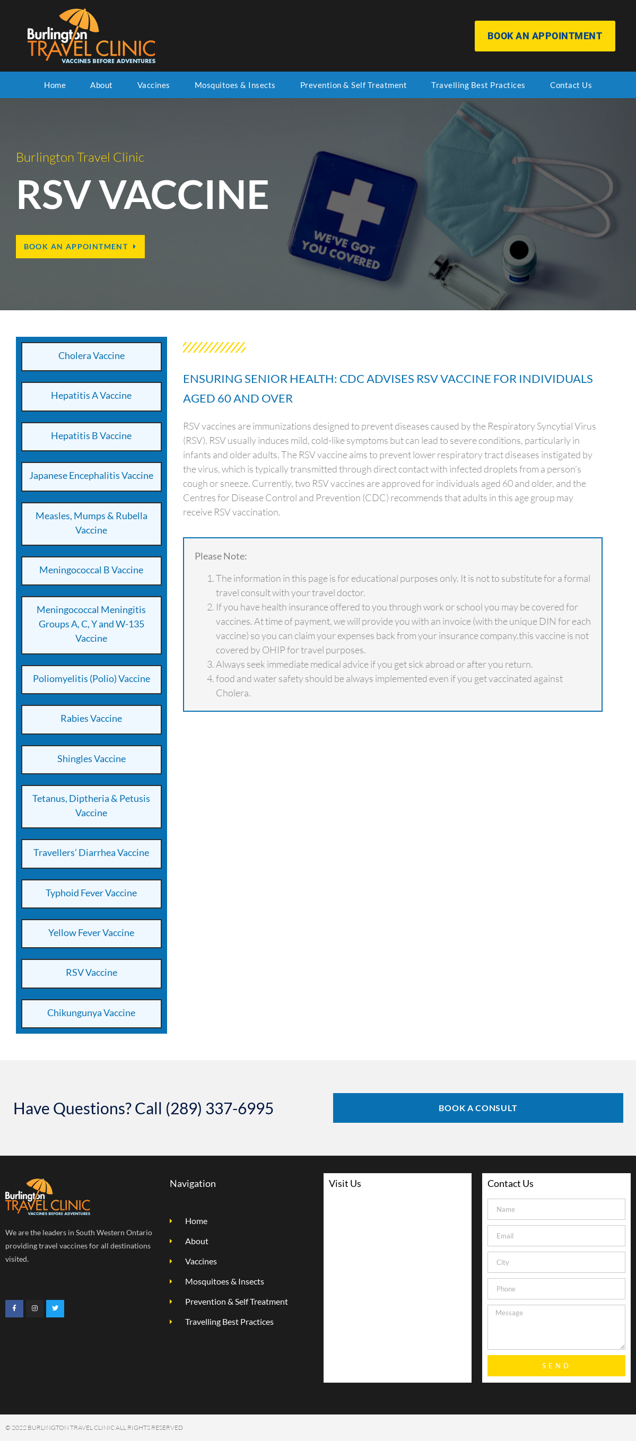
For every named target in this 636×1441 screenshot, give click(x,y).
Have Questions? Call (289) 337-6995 (143, 1107)
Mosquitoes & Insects (235, 85)
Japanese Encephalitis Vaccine (91, 475)
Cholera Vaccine (91, 355)
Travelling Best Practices (478, 85)
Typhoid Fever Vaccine (91, 892)
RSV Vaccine (91, 972)
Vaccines (153, 85)
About (101, 85)
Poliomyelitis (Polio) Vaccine (91, 678)
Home (55, 85)
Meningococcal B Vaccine (91, 569)
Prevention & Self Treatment (353, 85)
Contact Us (571, 85)
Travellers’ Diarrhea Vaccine (91, 852)
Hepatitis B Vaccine (91, 435)
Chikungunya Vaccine (91, 1012)
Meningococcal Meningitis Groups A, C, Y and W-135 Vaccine (91, 624)
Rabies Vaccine (91, 718)
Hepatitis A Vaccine (91, 395)
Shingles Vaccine (91, 758)
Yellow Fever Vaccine (91, 932)
